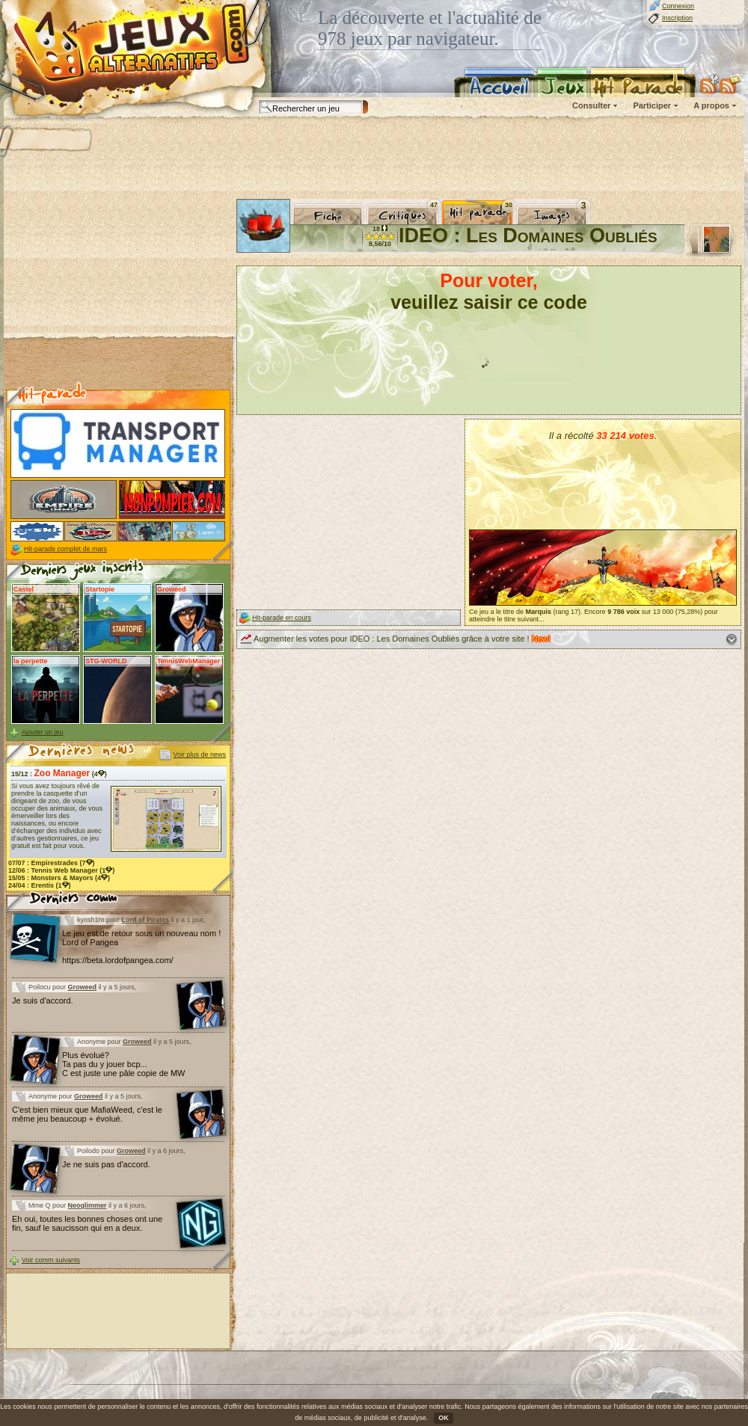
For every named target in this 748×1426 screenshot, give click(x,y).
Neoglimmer (87, 1205)
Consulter (591, 105)
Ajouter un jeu (43, 732)
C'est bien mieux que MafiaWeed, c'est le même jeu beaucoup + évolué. (87, 1114)
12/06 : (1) (61, 870)
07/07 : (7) (51, 863)
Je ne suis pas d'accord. (106, 1164)
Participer (652, 105)
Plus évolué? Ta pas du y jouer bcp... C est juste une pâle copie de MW (123, 1064)
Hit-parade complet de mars (65, 549)
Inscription (677, 18)
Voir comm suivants (51, 1260)
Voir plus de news (199, 754)
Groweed (82, 987)
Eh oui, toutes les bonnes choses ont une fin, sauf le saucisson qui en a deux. (87, 1223)
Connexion (678, 6)
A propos (711, 105)
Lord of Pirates (146, 919)
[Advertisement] (118, 292)
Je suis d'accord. (42, 1000)
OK (443, 1418)
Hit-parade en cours (281, 617)
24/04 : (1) (39, 885)
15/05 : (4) (59, 878)
